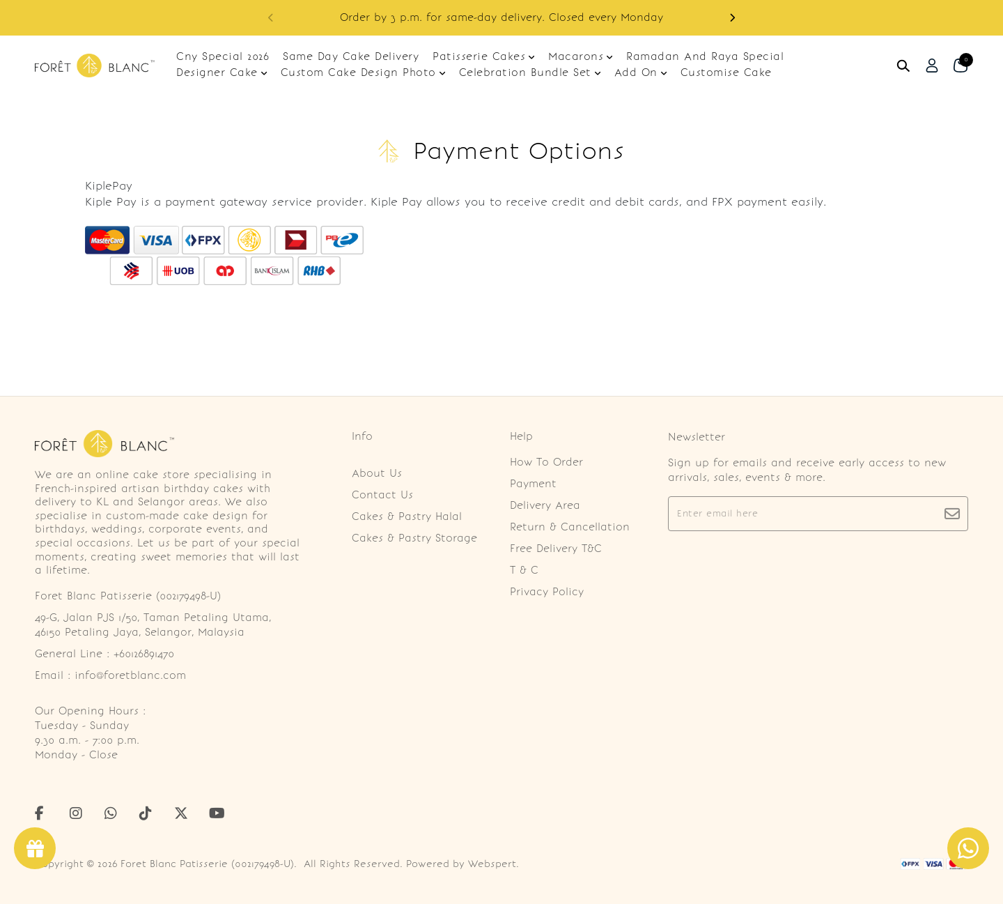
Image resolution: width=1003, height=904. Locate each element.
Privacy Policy (547, 591)
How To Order (546, 462)
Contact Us (382, 495)
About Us (377, 473)
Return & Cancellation (570, 527)
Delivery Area (545, 505)
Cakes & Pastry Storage (414, 538)
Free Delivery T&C (556, 548)
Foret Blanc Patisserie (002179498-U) (207, 864)
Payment (533, 483)
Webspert (492, 864)
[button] (732, 17)
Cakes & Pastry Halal (407, 516)
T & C (524, 570)
